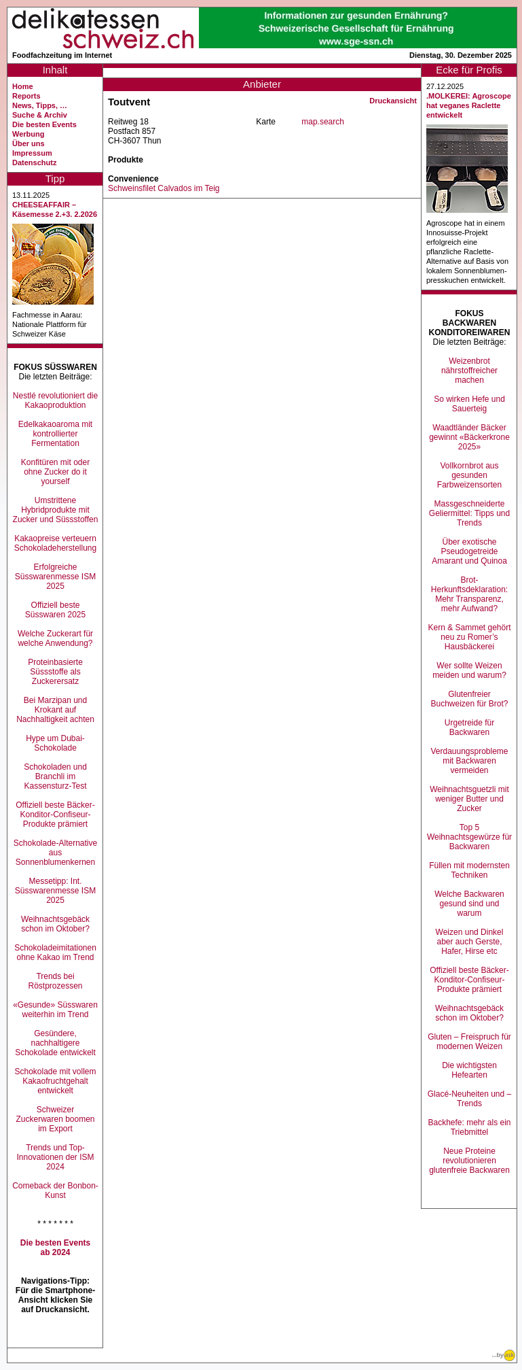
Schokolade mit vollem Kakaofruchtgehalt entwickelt (55, 1081)
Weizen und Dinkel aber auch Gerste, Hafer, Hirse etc (470, 941)
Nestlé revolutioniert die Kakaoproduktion (55, 400)
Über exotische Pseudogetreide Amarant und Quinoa (469, 551)
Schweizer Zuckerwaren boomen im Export (55, 1119)
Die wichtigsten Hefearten (469, 1070)
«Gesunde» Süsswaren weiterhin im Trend (55, 1009)
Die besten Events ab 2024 (55, 1247)
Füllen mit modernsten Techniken (469, 870)
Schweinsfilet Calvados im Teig (164, 188)
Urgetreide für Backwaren (469, 727)
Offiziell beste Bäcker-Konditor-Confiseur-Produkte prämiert (55, 814)
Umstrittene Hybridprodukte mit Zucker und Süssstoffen (55, 510)
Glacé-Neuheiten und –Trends (469, 1098)
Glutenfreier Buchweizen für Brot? (469, 698)
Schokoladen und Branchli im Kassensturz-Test (55, 776)
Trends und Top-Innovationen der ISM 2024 (55, 1157)
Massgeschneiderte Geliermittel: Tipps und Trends (469, 513)
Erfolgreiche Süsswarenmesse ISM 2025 (55, 576)
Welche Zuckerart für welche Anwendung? (55, 638)
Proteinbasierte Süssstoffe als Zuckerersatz (55, 671)
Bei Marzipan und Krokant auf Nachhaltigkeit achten (55, 710)
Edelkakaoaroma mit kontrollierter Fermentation (55, 433)
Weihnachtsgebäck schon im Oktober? (55, 924)
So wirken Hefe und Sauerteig (469, 403)
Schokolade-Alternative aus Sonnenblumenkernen (55, 852)
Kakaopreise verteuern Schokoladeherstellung (55, 543)
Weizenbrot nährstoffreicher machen (469, 370)
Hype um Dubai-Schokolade (55, 743)
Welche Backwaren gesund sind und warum (469, 903)
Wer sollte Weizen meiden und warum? (469, 670)
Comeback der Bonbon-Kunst (55, 1190)
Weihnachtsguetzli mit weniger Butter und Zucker (469, 799)
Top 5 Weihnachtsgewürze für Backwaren (469, 837)
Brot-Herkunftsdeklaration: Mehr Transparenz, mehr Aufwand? (469, 594)
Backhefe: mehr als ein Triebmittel (469, 1127)
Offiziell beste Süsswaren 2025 (55, 609)
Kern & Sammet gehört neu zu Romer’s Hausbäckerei (469, 637)
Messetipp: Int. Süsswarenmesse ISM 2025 (55, 890)
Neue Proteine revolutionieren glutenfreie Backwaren (469, 1160)
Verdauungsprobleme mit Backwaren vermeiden (469, 761)
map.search (322, 121)
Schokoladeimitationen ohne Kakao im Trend (55, 952)
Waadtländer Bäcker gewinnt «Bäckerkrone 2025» (469, 437)
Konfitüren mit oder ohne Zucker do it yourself (55, 472)
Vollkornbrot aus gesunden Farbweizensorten (469, 475)
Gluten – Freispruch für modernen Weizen (469, 1041)
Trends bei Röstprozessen (55, 981)
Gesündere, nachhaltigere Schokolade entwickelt (55, 1043)
